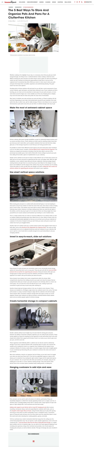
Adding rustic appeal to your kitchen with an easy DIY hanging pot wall (28, 407)
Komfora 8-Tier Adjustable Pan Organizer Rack (34, 227)
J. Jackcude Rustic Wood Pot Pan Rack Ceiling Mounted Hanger (34, 422)
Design (54, 2)
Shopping (60, 2)
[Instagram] (77, 2)
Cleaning (47, 2)
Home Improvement (32, 2)
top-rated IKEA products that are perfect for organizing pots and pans (33, 271)
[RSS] (81, 2)
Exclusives (22, 2)
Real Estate (68, 2)
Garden (41, 2)
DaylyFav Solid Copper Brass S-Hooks (21, 411)
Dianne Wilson (12, 21)
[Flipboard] (79, 2)
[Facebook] (74, 2)
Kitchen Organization (28, 7)
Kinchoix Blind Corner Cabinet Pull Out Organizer (42, 149)
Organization (18, 7)
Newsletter (88, 2)
